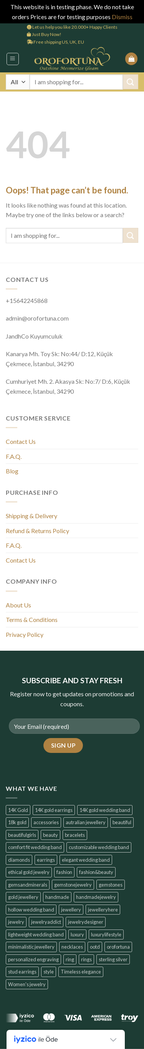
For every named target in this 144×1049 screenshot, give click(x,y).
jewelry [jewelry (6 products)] (16, 922)
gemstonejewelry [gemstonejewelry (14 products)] (73, 885)
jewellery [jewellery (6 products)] (71, 910)
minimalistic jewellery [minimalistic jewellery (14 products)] (31, 947)
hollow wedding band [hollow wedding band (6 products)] (31, 910)
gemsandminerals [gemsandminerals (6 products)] (27, 885)
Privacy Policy (24, 634)
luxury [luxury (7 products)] (77, 934)
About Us (18, 605)
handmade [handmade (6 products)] (57, 897)
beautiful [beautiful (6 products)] (122, 822)
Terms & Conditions (32, 619)
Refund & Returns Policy (37, 530)
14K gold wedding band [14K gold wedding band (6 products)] (104, 810)
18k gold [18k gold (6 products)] (17, 822)
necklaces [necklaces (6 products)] (72, 947)
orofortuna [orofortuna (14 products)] (118, 947)
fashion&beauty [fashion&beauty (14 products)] (96, 872)
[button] (13, 59)
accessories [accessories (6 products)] (46, 822)
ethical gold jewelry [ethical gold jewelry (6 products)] (29, 872)
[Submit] (130, 81)
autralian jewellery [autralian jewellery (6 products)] (86, 822)
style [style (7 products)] (48, 972)
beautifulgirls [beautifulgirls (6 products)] (22, 835)
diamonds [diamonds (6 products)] (19, 860)
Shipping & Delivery (31, 515)
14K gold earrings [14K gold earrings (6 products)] (54, 810)
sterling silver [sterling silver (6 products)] (113, 959)
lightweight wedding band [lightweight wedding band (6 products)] (36, 934)
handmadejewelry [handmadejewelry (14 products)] (96, 897)
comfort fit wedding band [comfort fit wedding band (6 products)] (35, 847)
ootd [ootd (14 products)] (95, 947)
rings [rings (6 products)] (86, 959)
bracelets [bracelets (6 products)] (75, 835)
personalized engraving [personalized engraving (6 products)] (33, 959)
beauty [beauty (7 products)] (50, 835)
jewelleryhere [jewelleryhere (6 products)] (103, 910)
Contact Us (21, 441)
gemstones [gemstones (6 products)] (110, 885)
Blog (12, 471)
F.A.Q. (14, 456)
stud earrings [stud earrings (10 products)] (22, 972)
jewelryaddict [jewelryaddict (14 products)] (46, 922)
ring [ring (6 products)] (70, 959)
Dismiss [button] (122, 16)
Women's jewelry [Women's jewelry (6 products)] (27, 984)
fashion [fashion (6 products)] (64, 872)
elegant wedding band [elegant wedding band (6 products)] (86, 860)
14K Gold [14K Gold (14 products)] (18, 810)
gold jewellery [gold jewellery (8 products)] (23, 897)
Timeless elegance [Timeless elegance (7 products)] (81, 972)
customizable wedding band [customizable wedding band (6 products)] (99, 847)
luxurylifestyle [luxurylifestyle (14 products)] (106, 934)
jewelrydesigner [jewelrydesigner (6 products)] (85, 922)
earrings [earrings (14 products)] (46, 860)
